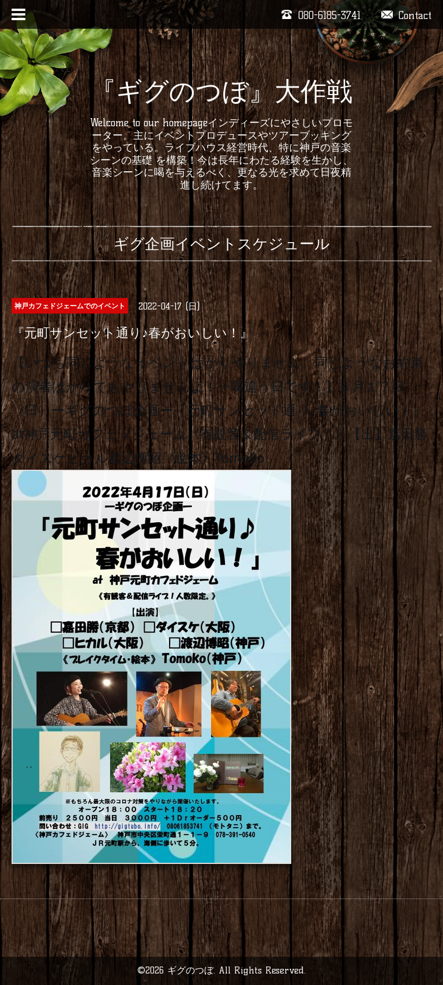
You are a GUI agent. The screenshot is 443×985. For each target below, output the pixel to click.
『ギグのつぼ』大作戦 (221, 91)
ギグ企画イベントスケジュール (222, 244)
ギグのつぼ (190, 970)
